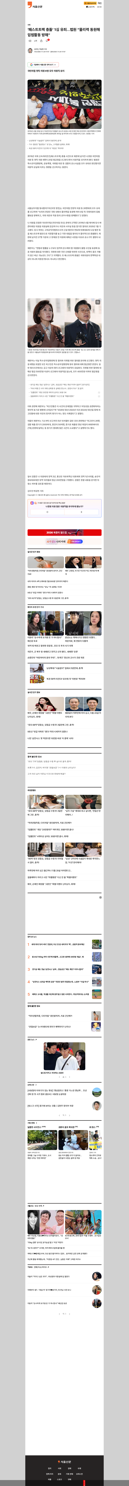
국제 (79, 1468)
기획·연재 (31, 1123)
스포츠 (59, 1479)
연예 (69, 1479)
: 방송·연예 (36, 1206)
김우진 (36, 49)
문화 (59, 1474)
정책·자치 (49, 1474)
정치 (49, 1468)
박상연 (41, 49)
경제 (69, 1468)
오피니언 (31, 1085)
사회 (29, 25)
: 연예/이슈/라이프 (38, 1267)
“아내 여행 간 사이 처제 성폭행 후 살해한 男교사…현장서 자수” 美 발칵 (56, 388)
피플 (49, 1479)
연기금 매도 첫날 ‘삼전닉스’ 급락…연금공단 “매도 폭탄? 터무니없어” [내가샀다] (60, 384)
